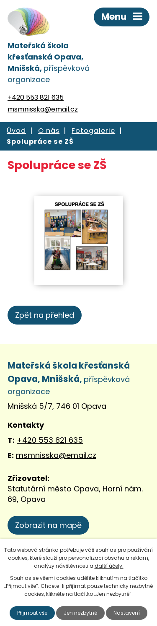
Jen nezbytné (80, 612)
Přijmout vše (32, 612)
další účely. (109, 565)
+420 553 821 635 (36, 97)
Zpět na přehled (44, 315)
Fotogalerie (93, 130)
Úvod (16, 130)
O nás (48, 130)
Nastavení (126, 612)
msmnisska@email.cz (43, 109)
